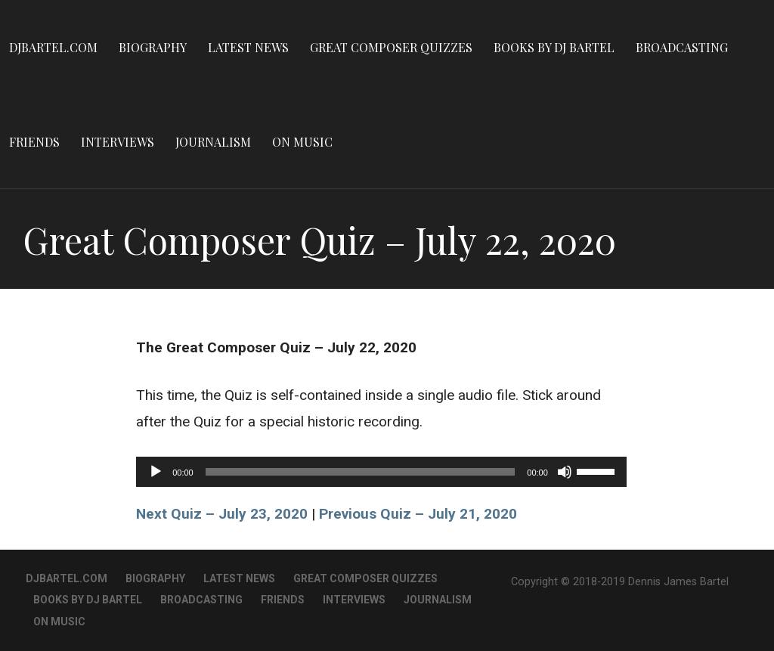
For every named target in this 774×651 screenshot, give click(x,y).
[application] (381, 472)
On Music (302, 142)
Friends (34, 142)
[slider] (360, 472)
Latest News (248, 47)
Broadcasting (682, 47)
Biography (153, 47)
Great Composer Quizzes (391, 47)
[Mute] (564, 471)
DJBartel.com (53, 47)
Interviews (117, 142)
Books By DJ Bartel (554, 47)
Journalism (213, 142)
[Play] (155, 471)
